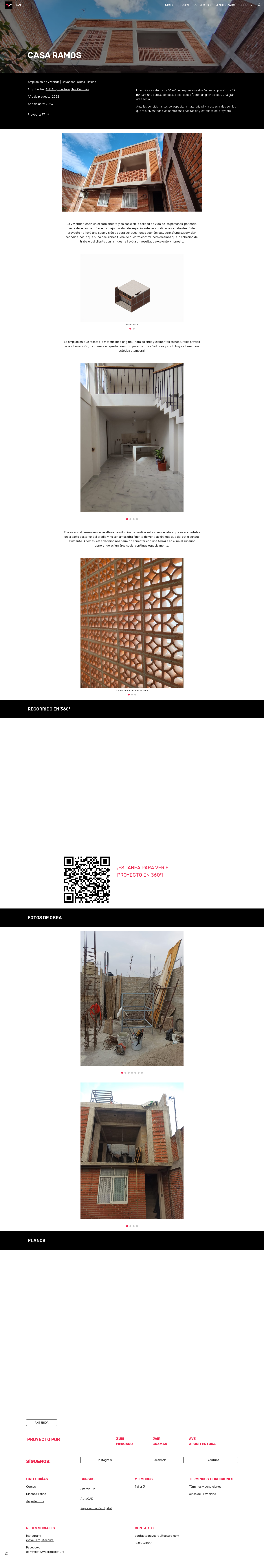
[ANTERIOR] (41, 1422)
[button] (259, 5)
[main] (114, 36)
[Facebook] (159, 1460)
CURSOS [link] (183, 5)
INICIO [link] (168, 5)
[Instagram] (105, 1460)
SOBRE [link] (244, 5)
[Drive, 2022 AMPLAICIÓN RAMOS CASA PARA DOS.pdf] (132, 1332)
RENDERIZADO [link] (225, 5)
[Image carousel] (132, 291)
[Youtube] (213, 1460)
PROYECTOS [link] (202, 5)
